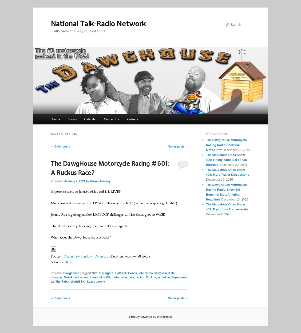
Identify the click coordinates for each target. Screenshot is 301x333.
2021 (94, 273)
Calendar (90, 119)
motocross (90, 277)
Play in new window (77, 256)
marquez (56, 277)
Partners (132, 119)
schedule (164, 277)
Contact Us (111, 119)
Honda (132, 273)
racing (140, 277)
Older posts (60, 146)
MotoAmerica (73, 277)
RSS (69, 262)
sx (52, 281)
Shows (72, 119)
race (131, 277)
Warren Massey (100, 181)
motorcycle (119, 277)
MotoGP (104, 277)
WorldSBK (78, 281)
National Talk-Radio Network (98, 23)
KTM (171, 273)
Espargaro (106, 273)
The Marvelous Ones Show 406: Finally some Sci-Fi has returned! (226, 159)
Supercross (179, 277)
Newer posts (178, 146)
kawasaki (160, 273)
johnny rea (146, 273)
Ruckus (151, 277)
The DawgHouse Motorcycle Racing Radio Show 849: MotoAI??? (226, 144)
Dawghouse (71, 273)
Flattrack (121, 273)
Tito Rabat (62, 281)
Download (101, 256)
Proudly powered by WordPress (150, 316)
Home (56, 119)
